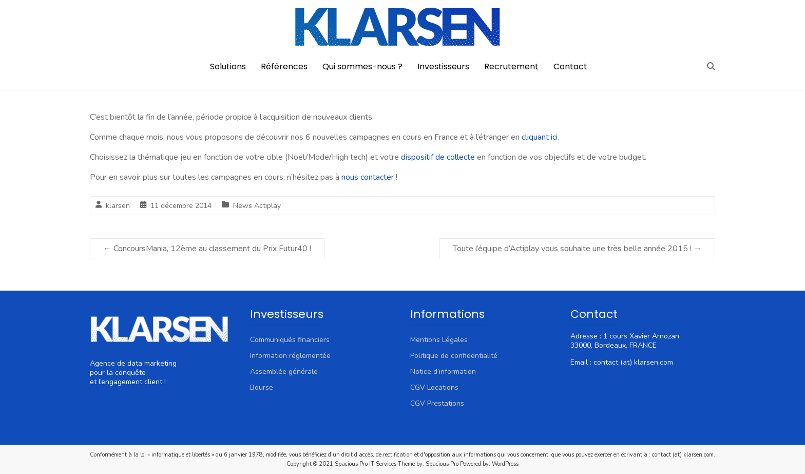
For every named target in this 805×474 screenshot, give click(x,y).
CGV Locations (434, 387)
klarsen (118, 206)
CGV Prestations (437, 403)
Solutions (228, 66)
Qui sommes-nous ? (362, 66)
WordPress (505, 464)
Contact (570, 66)
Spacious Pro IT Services (365, 464)
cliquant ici (540, 137)
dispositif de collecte (438, 157)
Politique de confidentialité (453, 356)
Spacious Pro (442, 464)
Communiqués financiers (290, 340)
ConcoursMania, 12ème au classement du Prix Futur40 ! (207, 248)
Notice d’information (443, 371)
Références (284, 66)
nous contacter (367, 177)
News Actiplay (257, 206)
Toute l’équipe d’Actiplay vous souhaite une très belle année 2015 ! (577, 248)
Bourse (261, 387)
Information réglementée (290, 356)
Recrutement (511, 66)
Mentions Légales (439, 340)
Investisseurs (443, 66)
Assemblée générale (284, 371)
